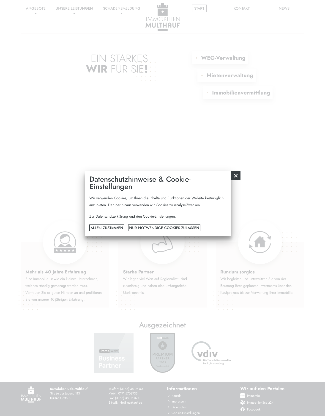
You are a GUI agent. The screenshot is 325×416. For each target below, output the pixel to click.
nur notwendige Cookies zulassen (164, 227)
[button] (235, 175)
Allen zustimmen (106, 227)
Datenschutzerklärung (112, 216)
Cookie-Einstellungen (159, 216)
